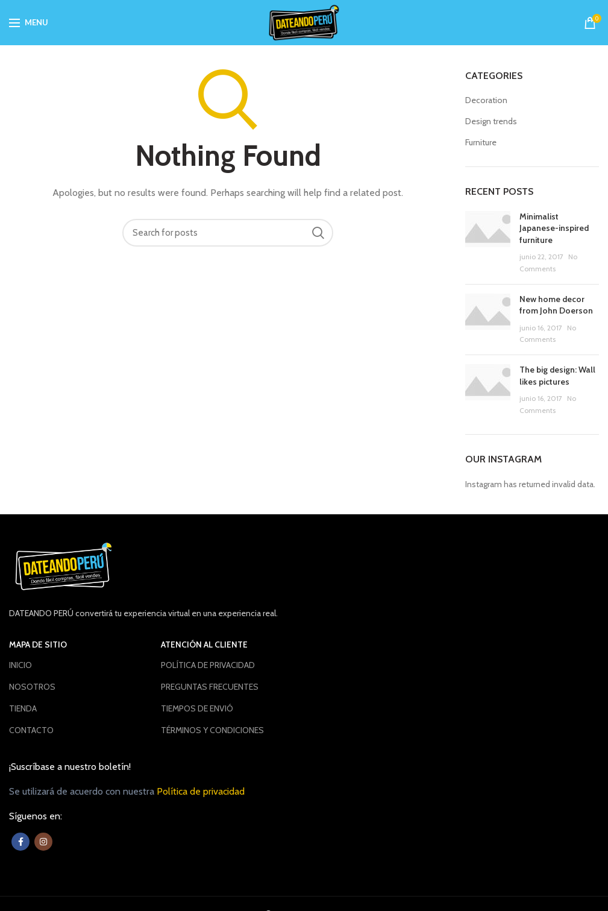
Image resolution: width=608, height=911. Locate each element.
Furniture (481, 142)
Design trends (491, 121)
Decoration (486, 100)
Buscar (318, 233)
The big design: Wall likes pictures (557, 375)
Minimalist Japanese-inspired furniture (554, 228)
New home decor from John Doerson (556, 305)
